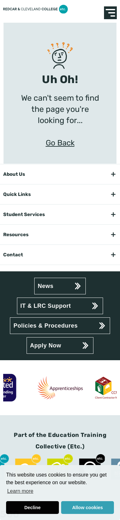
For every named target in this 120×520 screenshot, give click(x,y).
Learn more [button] (20, 491)
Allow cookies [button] (87, 507)
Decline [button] (32, 507)
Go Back (60, 143)
